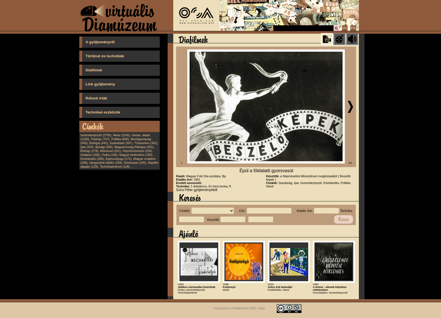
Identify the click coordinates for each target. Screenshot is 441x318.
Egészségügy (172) (119, 158)
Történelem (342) (145, 143)
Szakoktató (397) (121, 143)
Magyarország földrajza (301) (134, 147)
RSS (253, 308)
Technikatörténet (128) (115, 166)
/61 (350, 163)
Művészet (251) (110, 151)
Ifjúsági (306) (104, 147)
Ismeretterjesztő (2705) (95, 135)
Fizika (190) (110, 154)
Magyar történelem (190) (135, 154)
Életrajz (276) (89, 151)
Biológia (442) (98, 143)
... (133, 166)
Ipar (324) (86, 147)
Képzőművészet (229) (137, 151)
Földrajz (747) (100, 139)
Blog (262, 308)
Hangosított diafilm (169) (105, 162)
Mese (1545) (121, 135)
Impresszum (222, 308)
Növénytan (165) (135, 162)
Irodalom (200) (90, 154)
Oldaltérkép (240, 308)
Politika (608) (120, 139)
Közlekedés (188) (92, 158)
